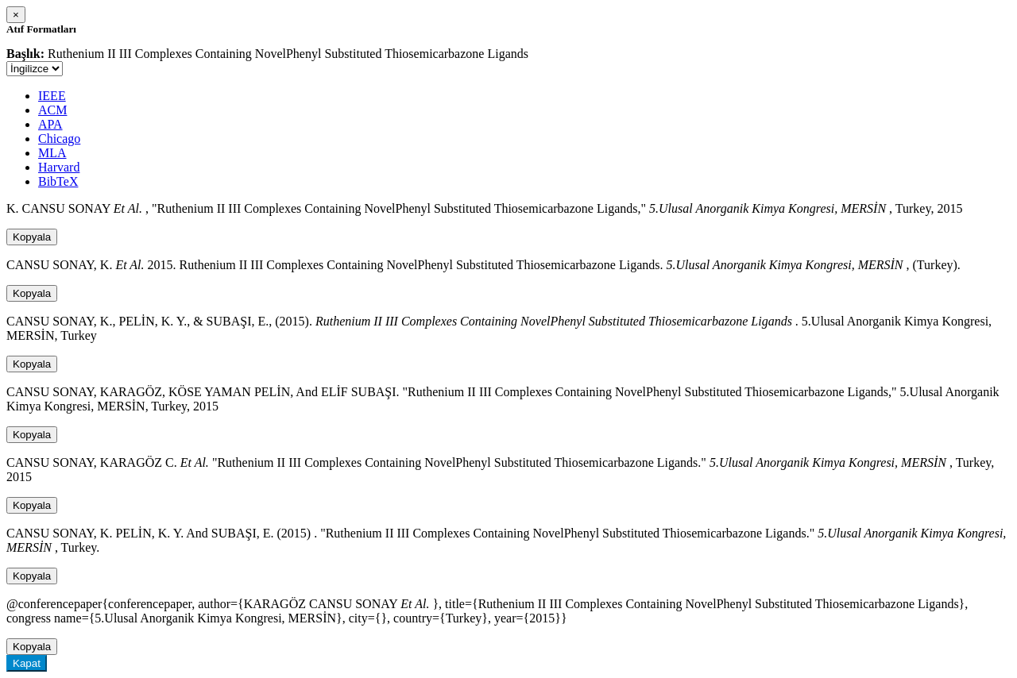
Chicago (59, 138)
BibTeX (58, 181)
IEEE (52, 95)
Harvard (58, 167)
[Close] (15, 14)
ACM (52, 110)
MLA (52, 153)
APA (50, 124)
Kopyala (32, 237)
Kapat (27, 663)
